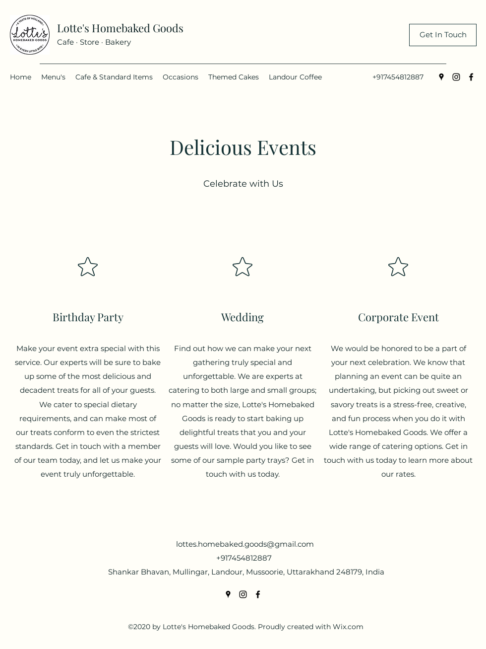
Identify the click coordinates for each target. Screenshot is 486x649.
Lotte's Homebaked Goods (120, 27)
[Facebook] (471, 77)
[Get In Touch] (443, 35)
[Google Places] (441, 77)
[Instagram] (456, 77)
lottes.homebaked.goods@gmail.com (245, 544)
